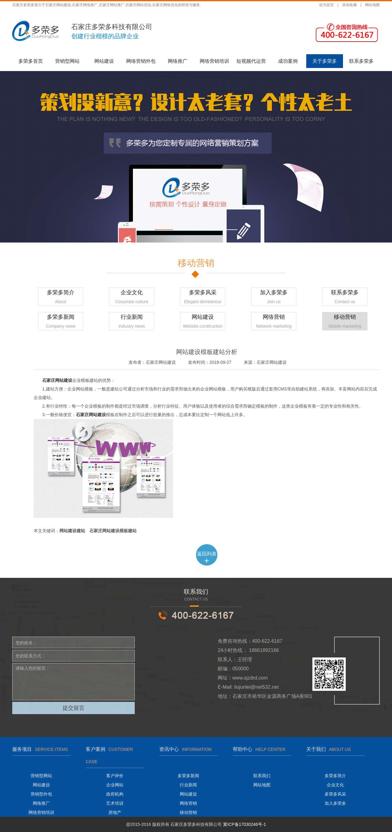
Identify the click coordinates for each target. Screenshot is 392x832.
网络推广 (177, 61)
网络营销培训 (214, 61)
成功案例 (288, 61)
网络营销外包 (141, 61)
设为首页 (326, 5)
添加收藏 (349, 5)
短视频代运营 (251, 61)
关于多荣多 (324, 61)
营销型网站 (67, 61)
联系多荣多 (361, 61)
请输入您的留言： (73, 681)
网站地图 (372, 5)
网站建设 (104, 61)
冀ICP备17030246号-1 (244, 824)
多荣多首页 (30, 61)
